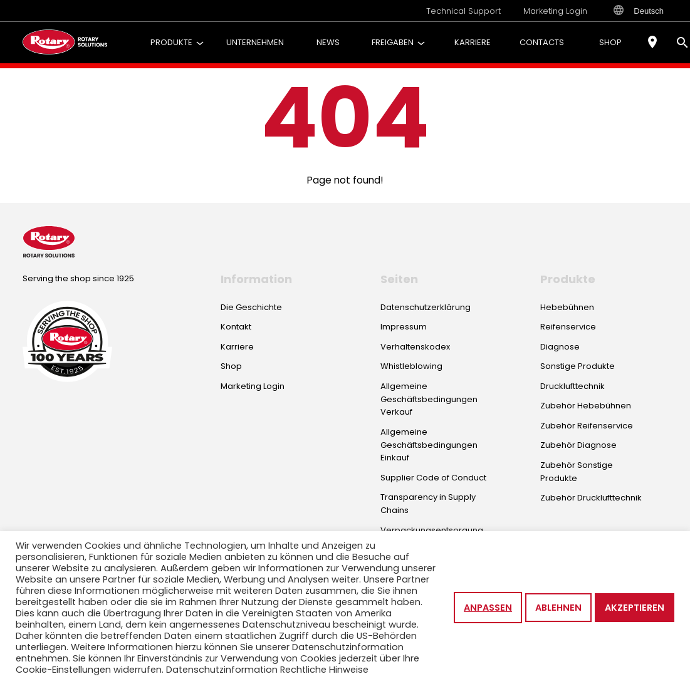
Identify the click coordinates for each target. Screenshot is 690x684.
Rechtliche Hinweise (324, 669)
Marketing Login (555, 11)
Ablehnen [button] (558, 607)
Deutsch (639, 10)
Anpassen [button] (488, 607)
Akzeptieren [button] (634, 607)
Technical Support (463, 11)
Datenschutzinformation (222, 669)
